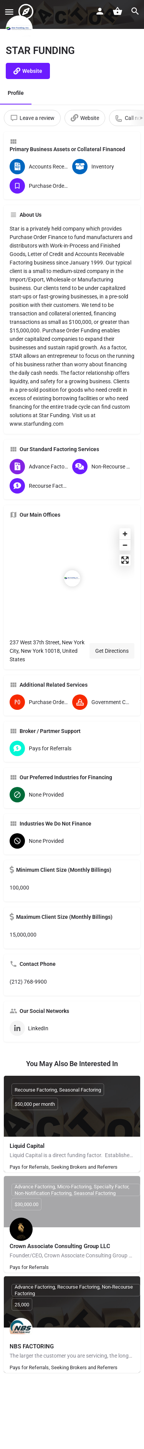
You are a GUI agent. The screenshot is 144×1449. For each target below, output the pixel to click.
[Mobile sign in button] (100, 11)
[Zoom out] (125, 545)
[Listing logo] (19, 28)
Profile (16, 93)
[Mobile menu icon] (9, 11)
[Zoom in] (125, 533)
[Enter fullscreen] (125, 560)
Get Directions (112, 651)
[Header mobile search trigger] (135, 11)
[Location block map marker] (72, 578)
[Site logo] (26, 11)
